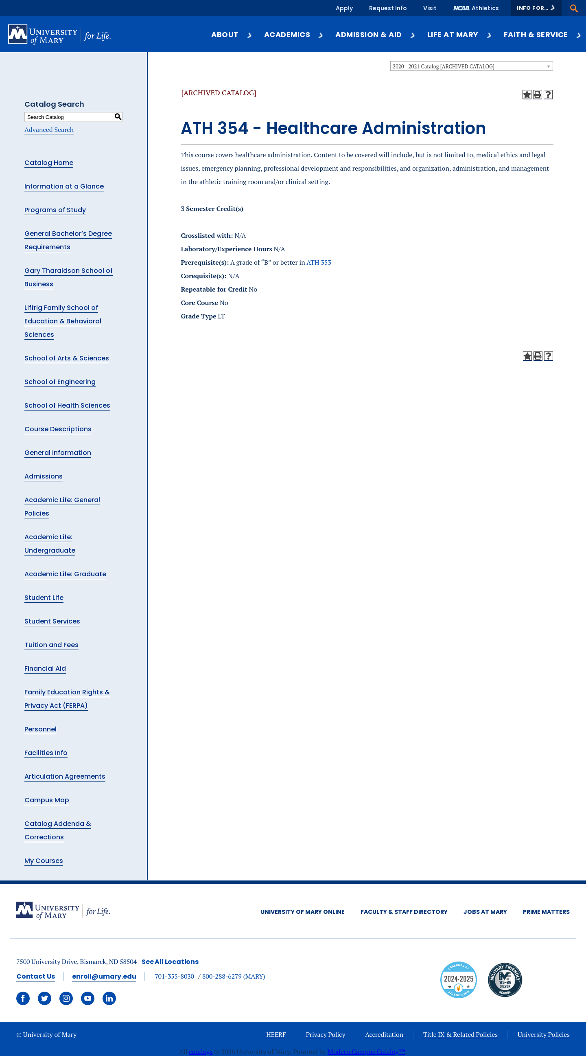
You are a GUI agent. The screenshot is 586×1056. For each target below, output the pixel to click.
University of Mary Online (302, 912)
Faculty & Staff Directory (404, 912)
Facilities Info (46, 752)
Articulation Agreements (64, 776)
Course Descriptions (58, 429)
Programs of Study (55, 210)
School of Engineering (60, 381)
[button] (536, 8)
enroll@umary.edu (104, 976)
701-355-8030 (174, 976)
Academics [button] (294, 34)
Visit (430, 8)
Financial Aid (45, 668)
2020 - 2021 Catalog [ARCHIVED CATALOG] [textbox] (443, 66)
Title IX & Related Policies (460, 1034)
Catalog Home (48, 162)
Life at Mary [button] (459, 34)
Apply (344, 8)
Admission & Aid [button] (375, 34)
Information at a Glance (64, 186)
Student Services (52, 621)
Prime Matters (546, 912)
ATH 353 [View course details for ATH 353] (318, 262)
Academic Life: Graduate (65, 574)
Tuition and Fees (51, 645)
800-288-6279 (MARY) (233, 976)
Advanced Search (49, 129)
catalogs (201, 1051)
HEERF (276, 1034)
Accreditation (384, 1034)
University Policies (544, 1034)
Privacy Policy (325, 1034)
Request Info (388, 8)
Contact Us (35, 976)
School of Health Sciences (67, 405)
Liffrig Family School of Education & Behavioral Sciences (62, 321)
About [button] (231, 34)
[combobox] (471, 66)
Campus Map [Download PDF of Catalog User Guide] (46, 800)
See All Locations (170, 961)
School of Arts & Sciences (66, 358)
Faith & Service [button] (543, 34)
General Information (57, 452)
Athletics (485, 8)
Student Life (43, 597)
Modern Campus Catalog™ (366, 1051)
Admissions (43, 476)
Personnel (40, 729)
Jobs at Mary (485, 912)
